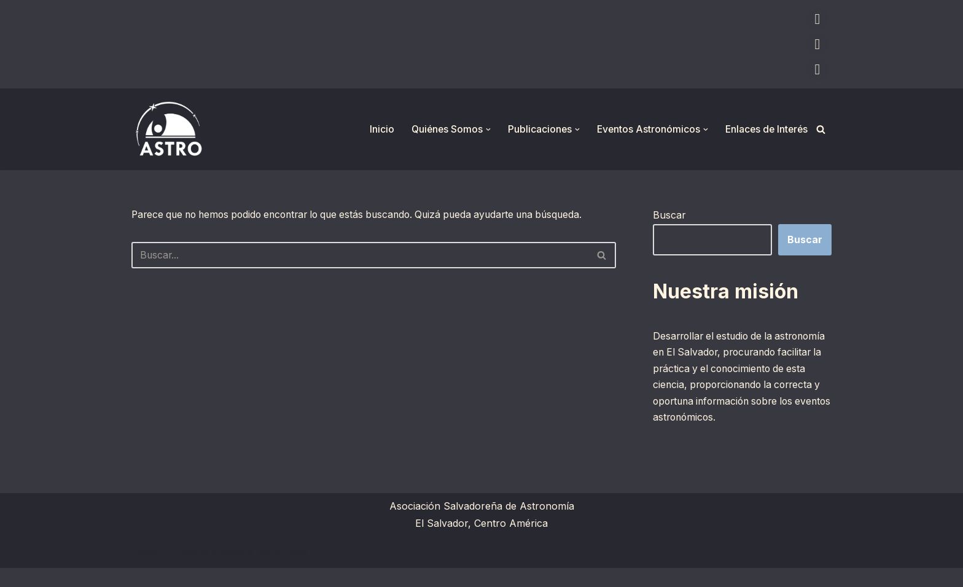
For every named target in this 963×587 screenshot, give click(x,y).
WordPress (282, 571)
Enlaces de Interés (765, 129)
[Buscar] (820, 129)
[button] (483, 129)
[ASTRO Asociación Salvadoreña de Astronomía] (168, 129)
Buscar (669, 215)
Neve (143, 571)
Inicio (375, 129)
